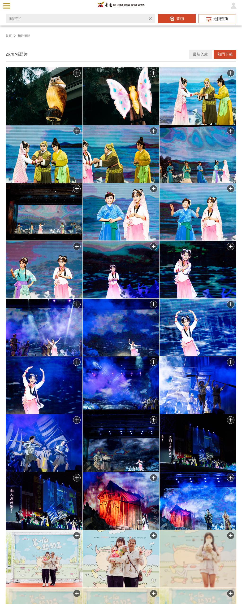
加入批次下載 (77, 535)
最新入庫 (200, 54)
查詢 (180, 19)
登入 (233, 6)
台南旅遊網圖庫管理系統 (121, 6)
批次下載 (77, 73)
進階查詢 (221, 19)
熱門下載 (225, 54)
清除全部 (150, 19)
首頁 (9, 36)
